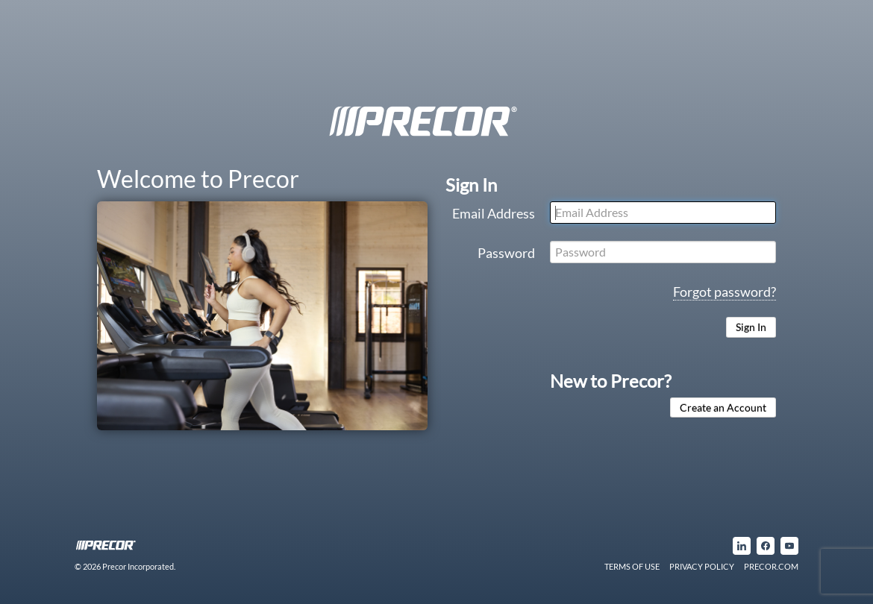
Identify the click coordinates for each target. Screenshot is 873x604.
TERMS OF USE (632, 566)
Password (506, 253)
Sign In (751, 327)
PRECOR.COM (771, 566)
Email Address (493, 213)
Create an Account (723, 407)
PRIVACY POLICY (701, 566)
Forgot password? (724, 291)
